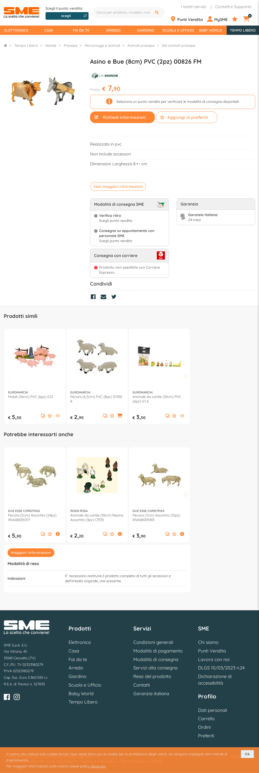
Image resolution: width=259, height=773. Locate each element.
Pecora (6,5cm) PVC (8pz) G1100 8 (96, 399)
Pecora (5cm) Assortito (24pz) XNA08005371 (32, 517)
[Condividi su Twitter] (115, 297)
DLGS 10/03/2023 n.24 (221, 668)
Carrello (206, 718)
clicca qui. (98, 766)
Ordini (204, 727)
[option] (35, 376)
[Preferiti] (237, 19)
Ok (247, 754)
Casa (48, 30)
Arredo (113, 30)
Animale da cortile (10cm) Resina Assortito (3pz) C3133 (96, 517)
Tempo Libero (243, 30)
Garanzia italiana (151, 693)
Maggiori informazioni (31, 552)
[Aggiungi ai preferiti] (50, 416)
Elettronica (16, 30)
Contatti (141, 685)
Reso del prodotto (152, 676)
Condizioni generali (153, 642)
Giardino (145, 30)
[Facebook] (7, 698)
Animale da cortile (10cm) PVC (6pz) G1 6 (157, 399)
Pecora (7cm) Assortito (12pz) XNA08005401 (156, 517)
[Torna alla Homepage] (5, 45)
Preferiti (206, 736)
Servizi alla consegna (155, 668)
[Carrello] (249, 19)
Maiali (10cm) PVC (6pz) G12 (30, 396)
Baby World (210, 30)
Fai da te (81, 30)
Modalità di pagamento (158, 651)
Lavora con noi (214, 659)
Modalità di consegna (155, 659)
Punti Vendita (212, 651)
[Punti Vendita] (188, 19)
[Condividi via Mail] (105, 297)
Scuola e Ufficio (178, 30)
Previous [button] (9, 377)
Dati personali (212, 710)
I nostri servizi (193, 6)
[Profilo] (219, 19)
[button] (58, 416)
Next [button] (185, 377)
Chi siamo (208, 642)
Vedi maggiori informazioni (118, 186)
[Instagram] (17, 698)
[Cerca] (157, 12)
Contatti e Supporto (233, 6)
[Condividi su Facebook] (94, 297)
